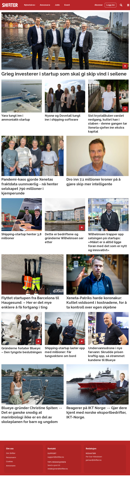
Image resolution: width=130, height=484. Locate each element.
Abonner (99, 5)
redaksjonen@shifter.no (58, 468)
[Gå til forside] (10, 5)
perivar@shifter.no (94, 460)
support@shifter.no (56, 457)
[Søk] (121, 5)
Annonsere (45, 5)
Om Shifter (10, 453)
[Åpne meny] (128, 5)
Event (67, 5)
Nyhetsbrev (29, 5)
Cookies (9, 461)
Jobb (57, 5)
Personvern (11, 457)
